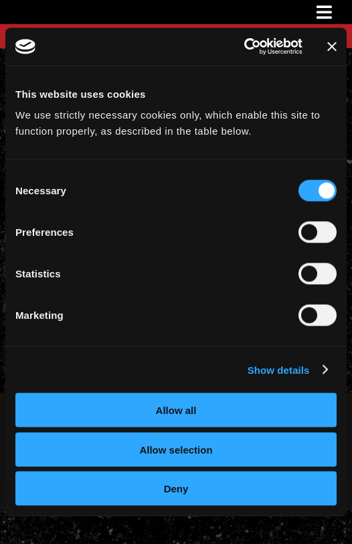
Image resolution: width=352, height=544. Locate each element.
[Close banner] (332, 46)
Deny (176, 488)
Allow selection (175, 449)
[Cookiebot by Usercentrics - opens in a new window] (243, 47)
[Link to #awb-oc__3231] (324, 12)
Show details (279, 369)
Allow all (176, 410)
